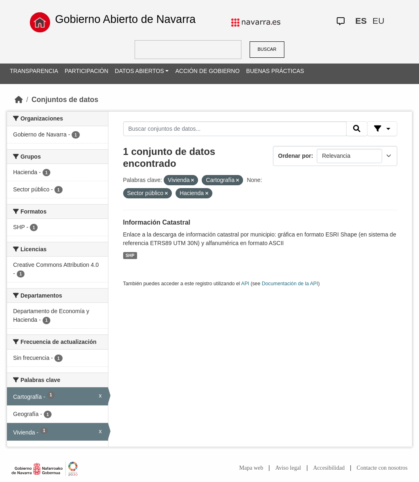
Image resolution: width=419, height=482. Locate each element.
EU (378, 20)
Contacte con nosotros (382, 468)
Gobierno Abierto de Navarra (125, 19)
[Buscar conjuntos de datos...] (235, 128)
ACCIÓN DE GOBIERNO (207, 71)
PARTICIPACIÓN (86, 71)
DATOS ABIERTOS (139, 71)
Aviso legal (288, 468)
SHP (130, 255)
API (245, 283)
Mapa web (251, 468)
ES (361, 20)
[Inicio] (19, 99)
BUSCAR (267, 49)
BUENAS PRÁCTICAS (275, 71)
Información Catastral (156, 222)
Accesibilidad (329, 468)
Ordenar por (294, 155)
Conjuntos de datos (65, 99)
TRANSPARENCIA (34, 71)
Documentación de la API (290, 283)
